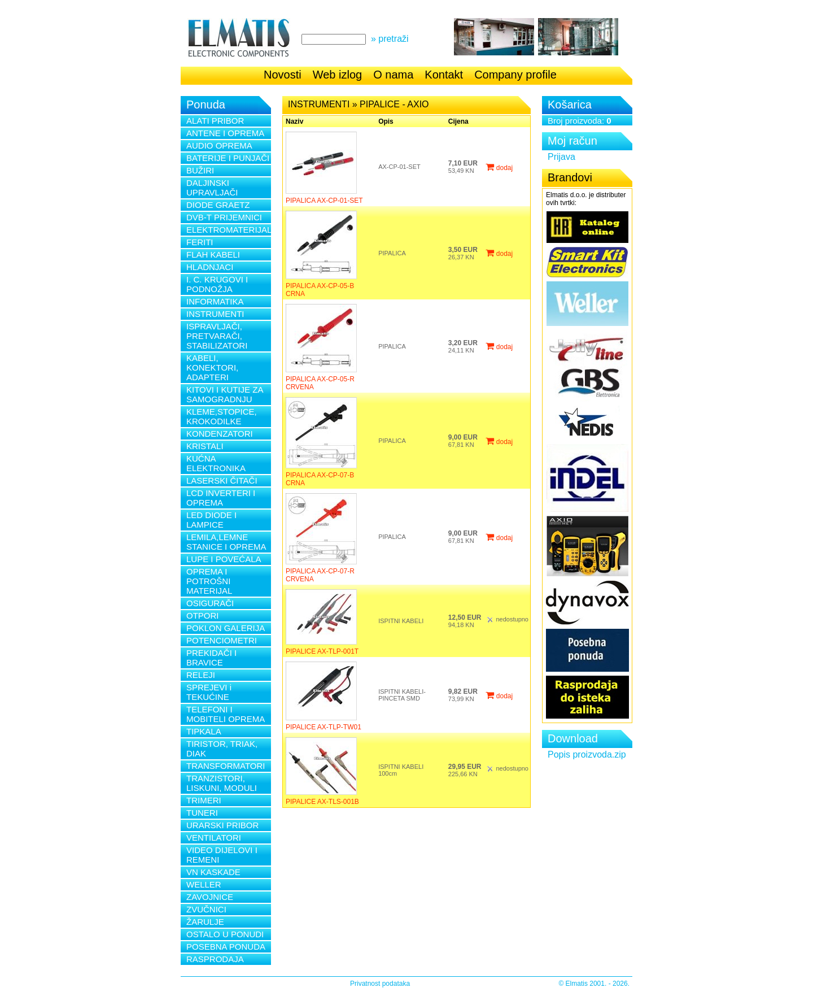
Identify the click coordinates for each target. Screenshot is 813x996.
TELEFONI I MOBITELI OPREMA (225, 714)
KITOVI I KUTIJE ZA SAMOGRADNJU (224, 394)
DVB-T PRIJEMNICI (224, 217)
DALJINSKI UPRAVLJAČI (212, 187)
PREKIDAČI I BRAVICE (211, 657)
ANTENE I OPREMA (225, 133)
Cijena (458, 121)
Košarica (570, 104)
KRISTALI (205, 446)
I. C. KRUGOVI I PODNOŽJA (217, 284)
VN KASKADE (213, 872)
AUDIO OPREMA (219, 145)
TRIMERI (203, 800)
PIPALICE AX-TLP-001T (322, 651)
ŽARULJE (205, 922)
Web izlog (337, 74)
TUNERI (202, 812)
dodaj (499, 168)
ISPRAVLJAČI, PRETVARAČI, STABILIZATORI (216, 335)
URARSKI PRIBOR (222, 825)
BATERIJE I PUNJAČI (227, 158)
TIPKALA (203, 731)
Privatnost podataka (380, 984)
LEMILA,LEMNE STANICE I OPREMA (226, 541)
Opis (386, 121)
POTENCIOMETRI (221, 640)
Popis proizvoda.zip (587, 754)
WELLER (203, 884)
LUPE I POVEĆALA (223, 559)
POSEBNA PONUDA (225, 946)
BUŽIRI (200, 170)
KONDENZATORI (219, 433)
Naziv (294, 121)
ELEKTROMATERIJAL (228, 229)
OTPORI (202, 615)
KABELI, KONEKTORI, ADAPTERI (212, 367)
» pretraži (390, 39)
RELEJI (200, 675)
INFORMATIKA (214, 301)
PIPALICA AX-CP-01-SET (324, 201)
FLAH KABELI (213, 254)
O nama (393, 74)
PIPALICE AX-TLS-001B (322, 802)
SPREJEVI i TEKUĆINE (208, 692)
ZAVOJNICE (209, 897)
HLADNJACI (209, 267)
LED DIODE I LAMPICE (211, 519)
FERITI (199, 242)
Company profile (515, 74)
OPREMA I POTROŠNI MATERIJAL (209, 581)
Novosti (282, 74)
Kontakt (444, 74)
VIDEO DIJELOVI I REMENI (221, 854)
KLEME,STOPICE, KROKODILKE (221, 416)
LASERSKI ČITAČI (221, 480)
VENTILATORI (213, 837)
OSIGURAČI (210, 603)
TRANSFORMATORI (225, 766)
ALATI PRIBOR (215, 120)
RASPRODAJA (215, 959)
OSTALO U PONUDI (225, 934)
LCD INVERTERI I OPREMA (220, 497)
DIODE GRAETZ (218, 205)
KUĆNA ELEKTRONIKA (216, 463)
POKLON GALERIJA (225, 628)
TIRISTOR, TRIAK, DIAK (221, 748)
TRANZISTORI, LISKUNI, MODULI (221, 783)
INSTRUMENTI (215, 314)
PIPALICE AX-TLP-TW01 (323, 727)
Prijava (561, 157)
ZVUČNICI (206, 909)
